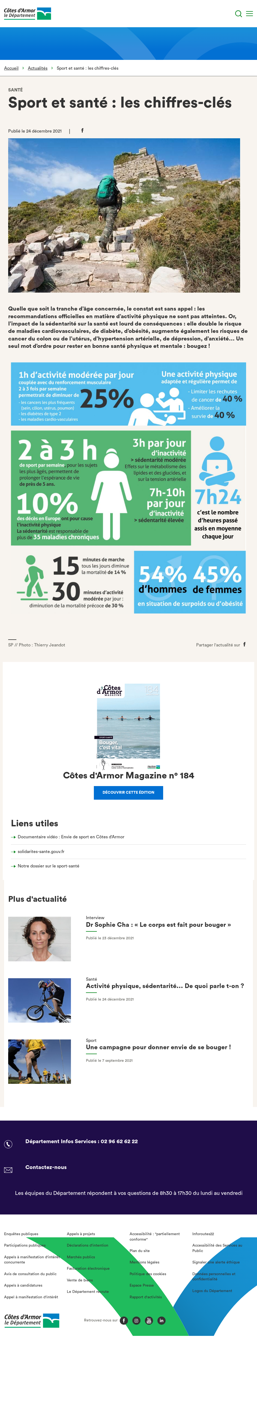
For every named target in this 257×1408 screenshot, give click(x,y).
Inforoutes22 (203, 1234)
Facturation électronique (88, 1269)
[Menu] (249, 14)
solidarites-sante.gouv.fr (41, 851)
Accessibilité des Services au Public (217, 1248)
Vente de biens (80, 1280)
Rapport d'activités (146, 1297)
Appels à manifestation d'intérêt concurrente (32, 1260)
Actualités (37, 68)
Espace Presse (142, 1285)
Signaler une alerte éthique (216, 1262)
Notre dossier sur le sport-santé (48, 866)
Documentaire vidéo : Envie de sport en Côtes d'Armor (71, 837)
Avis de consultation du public (30, 1274)
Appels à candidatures (23, 1285)
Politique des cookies (148, 1274)
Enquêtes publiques (21, 1234)
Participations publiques (25, 1245)
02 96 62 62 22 (119, 1141)
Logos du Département (212, 1291)
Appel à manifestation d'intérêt (31, 1297)
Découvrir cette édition (128, 793)
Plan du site (140, 1251)
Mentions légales (144, 1262)
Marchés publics (81, 1257)
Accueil (11, 68)
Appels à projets (81, 1234)
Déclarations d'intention (87, 1245)
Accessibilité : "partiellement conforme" (155, 1236)
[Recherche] (238, 13)
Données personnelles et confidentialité (213, 1276)
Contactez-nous (46, 1167)
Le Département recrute (88, 1292)
